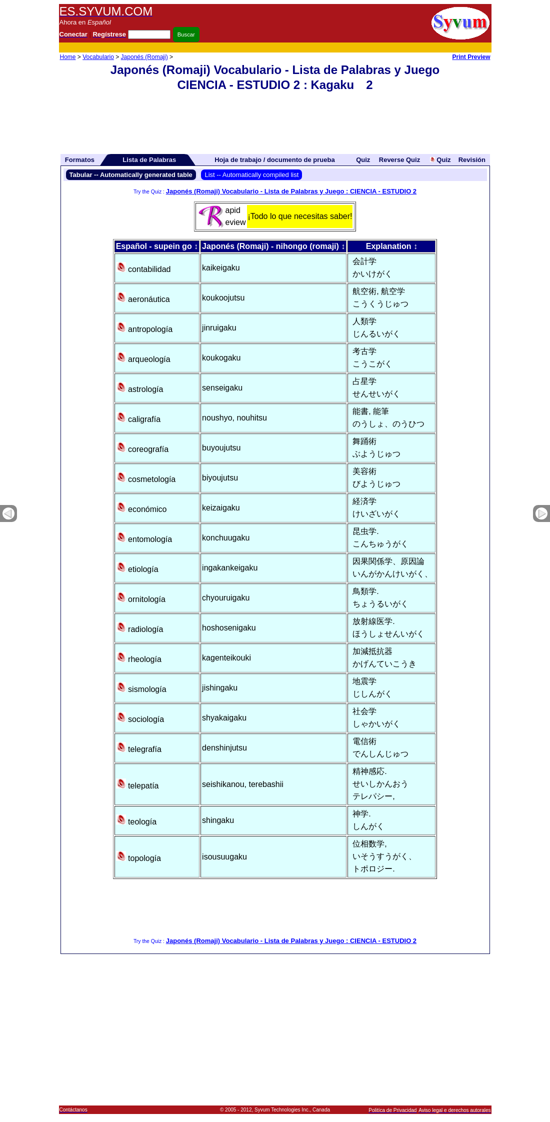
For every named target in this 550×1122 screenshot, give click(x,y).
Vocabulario (98, 57)
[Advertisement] (309, 48)
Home (68, 57)
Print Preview (471, 57)
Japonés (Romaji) (144, 57)
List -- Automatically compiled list (251, 174)
